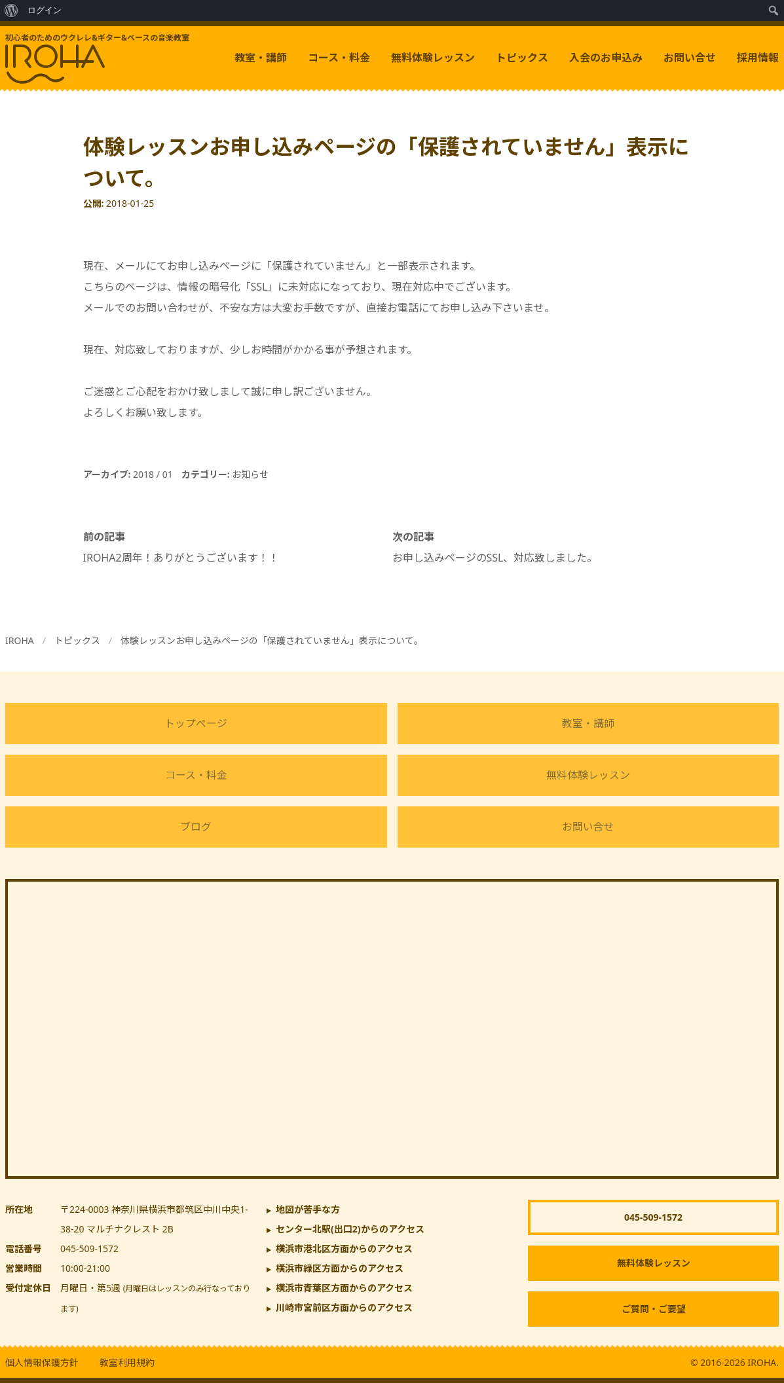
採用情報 (758, 57)
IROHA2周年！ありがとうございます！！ (181, 557)
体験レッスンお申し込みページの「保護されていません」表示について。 (272, 640)
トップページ (195, 723)
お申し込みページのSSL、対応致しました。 (495, 557)
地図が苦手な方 (308, 1209)
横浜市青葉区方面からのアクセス (344, 1288)
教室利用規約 (127, 1362)
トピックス (522, 57)
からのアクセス (350, 1229)
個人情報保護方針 (42, 1362)
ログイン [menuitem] (45, 10)
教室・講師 (260, 57)
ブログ (196, 826)
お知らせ (250, 474)
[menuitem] (11, 10)
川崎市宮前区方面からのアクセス (344, 1307)
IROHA (19, 640)
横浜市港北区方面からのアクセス (344, 1248)
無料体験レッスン (433, 57)
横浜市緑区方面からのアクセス (339, 1268)
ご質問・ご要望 (654, 1308)
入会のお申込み (606, 57)
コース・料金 (339, 57)
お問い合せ (689, 57)
